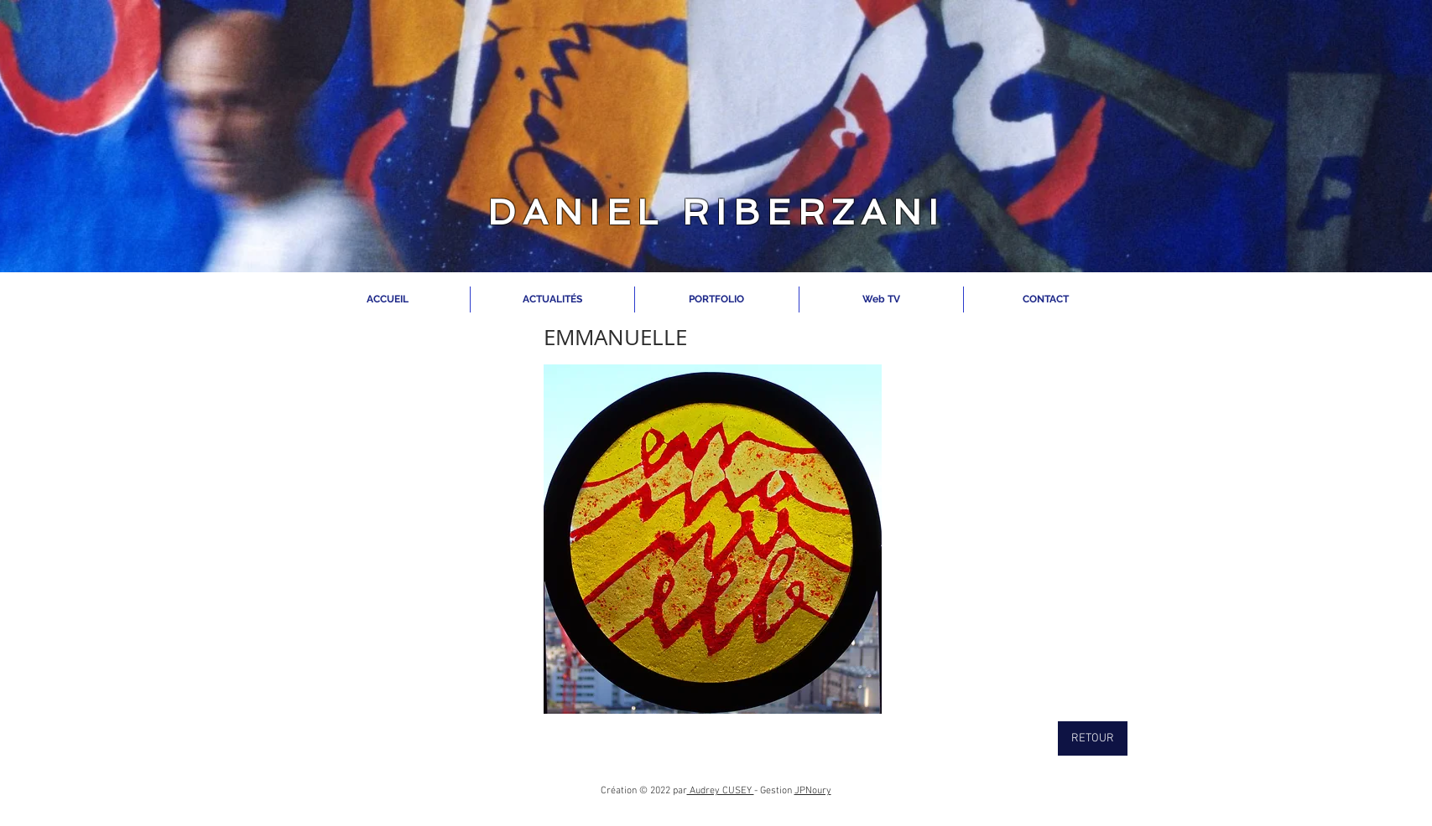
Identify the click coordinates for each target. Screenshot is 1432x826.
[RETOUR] (1092, 738)
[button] (713, 539)
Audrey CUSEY (720, 791)
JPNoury (812, 791)
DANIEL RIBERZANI (716, 212)
